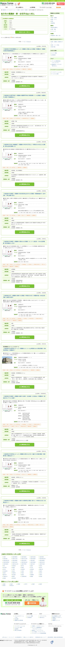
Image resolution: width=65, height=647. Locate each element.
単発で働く (53, 46)
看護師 (26, 9)
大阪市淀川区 (42, 562)
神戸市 (26, 584)
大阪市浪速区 (33, 558)
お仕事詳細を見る (24, 86)
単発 (52, 21)
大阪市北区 (32, 564)
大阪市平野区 (23, 564)
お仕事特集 (32, 7)
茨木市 (4, 569)
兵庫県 (18, 584)
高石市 (40, 572)
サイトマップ (11, 637)
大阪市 (4, 556)
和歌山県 (12, 585)
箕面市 (40, 571)
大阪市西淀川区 (42, 558)
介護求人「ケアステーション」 (38, 626)
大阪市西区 (41, 556)
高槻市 (13, 567)
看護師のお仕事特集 (19, 620)
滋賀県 (40, 584)
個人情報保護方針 (18, 637)
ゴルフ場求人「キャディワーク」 (39, 631)
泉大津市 (5, 567)
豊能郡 (31, 576)
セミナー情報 (54, 53)
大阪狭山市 (5, 576)
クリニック (53, 31)
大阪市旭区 (32, 560)
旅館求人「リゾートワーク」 (38, 630)
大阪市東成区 (14, 560)
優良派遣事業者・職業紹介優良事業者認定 (55, 637)
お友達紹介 (53, 54)
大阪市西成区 (33, 562)
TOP (6, 7)
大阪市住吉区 (14, 562)
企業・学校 (53, 29)
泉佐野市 (23, 569)
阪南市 (13, 576)
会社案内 (53, 0)
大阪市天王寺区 (24, 558)
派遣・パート (54, 19)
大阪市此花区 (33, 556)
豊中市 (22, 565)
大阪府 (18, 9)
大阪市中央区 (42, 564)
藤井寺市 (5, 574)
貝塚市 (22, 567)
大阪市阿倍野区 (6, 562)
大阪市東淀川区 (6, 560)
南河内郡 (14, 578)
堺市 (4, 565)
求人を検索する (19, 7)
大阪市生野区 (23, 560)
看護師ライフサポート (57, 617)
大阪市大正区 (14, 558)
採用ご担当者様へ (61, 0)
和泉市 (31, 571)
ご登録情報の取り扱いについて (40, 637)
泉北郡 (40, 576)
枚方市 (22, 9)
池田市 (31, 565)
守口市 (31, 567)
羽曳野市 (14, 572)
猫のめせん (42, 617)
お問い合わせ (4, 637)
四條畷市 (32, 574)
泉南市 (22, 574)
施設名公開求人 (54, 27)
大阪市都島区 (14, 556)
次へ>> (29, 41)
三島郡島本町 (23, 576)
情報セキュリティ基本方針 (28, 637)
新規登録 (33, 603)
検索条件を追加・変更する (24, 32)
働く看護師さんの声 (56, 616)
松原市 (13, 571)
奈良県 (4, 585)
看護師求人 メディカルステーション (9, 9)
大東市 (22, 571)
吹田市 (40, 565)
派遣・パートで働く (55, 45)
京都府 (33, 584)
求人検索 (16, 618)
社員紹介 (54, 618)
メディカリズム (43, 616)
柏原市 (4, 572)
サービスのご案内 (45, 0)
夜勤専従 (53, 23)
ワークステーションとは (45, 7)
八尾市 (13, 569)
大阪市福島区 (23, 556)
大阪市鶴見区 (5, 564)
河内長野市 (5, 571)
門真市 (22, 572)
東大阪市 (14, 574)
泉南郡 (4, 578)
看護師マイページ (56, 620)
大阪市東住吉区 (24, 562)
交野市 (40, 574)
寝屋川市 (41, 569)
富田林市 (32, 569)
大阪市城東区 (42, 560)
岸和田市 (14, 565)
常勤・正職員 (54, 17)
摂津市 (31, 572)
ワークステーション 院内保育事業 (39, 633)
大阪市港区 (5, 558)
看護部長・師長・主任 (55, 35)
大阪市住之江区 (15, 564)
